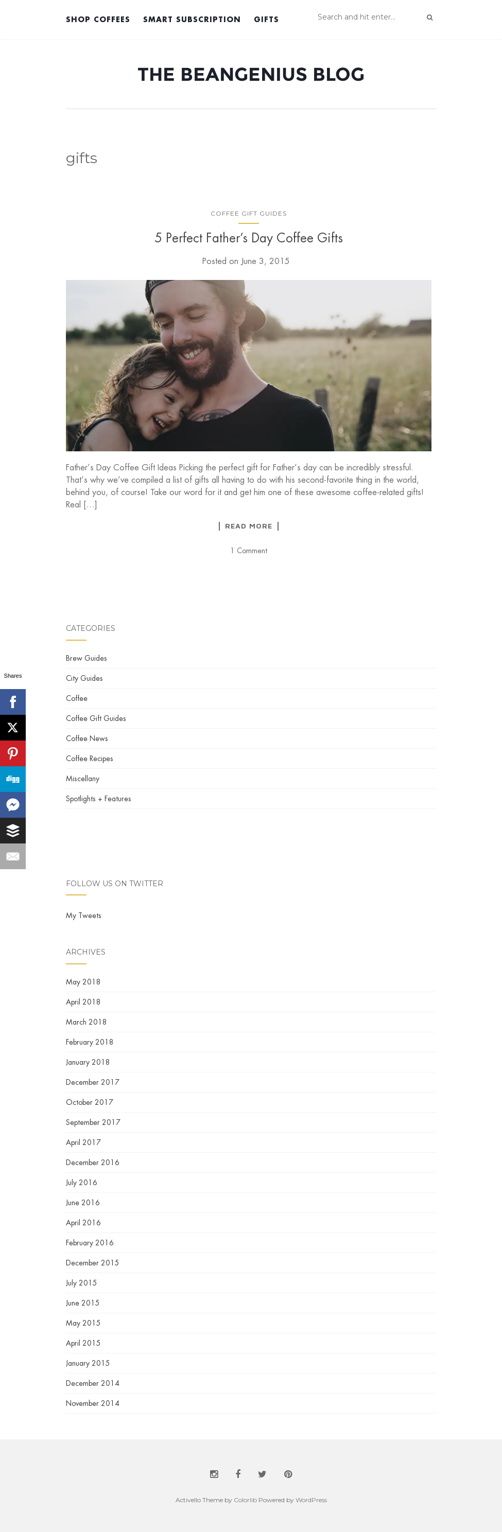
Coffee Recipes (89, 758)
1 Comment (248, 550)
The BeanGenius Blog (251, 74)
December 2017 (92, 1082)
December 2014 (92, 1383)
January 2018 (88, 1062)
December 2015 (92, 1262)
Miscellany (82, 778)
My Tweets (83, 915)
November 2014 (92, 1403)
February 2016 (90, 1242)
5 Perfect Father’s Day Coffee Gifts (248, 238)
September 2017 (93, 1122)
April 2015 (83, 1343)
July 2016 (81, 1182)
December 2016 (92, 1162)
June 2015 (83, 1303)
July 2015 (81, 1283)
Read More (248, 526)
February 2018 (90, 1042)
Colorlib (245, 1500)
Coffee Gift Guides (249, 213)
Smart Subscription (192, 19)
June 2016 (83, 1202)
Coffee (77, 698)
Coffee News (87, 738)
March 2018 (86, 1022)
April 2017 (83, 1142)
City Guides (84, 678)
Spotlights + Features (98, 798)
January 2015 (88, 1363)
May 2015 (83, 1323)
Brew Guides (86, 658)
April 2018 (83, 1002)
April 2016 (83, 1222)
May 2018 (83, 982)
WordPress (311, 1500)
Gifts (266, 19)
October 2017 (89, 1102)
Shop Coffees (98, 19)
